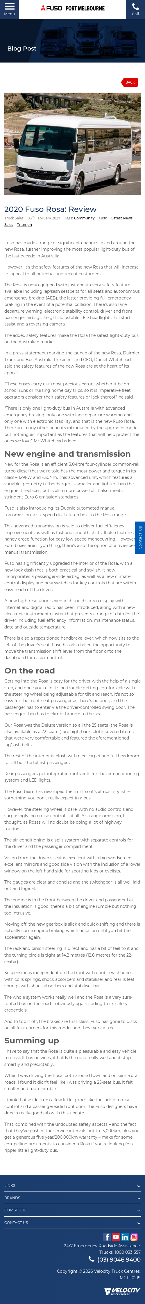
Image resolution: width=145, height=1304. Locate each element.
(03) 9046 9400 (115, 1259)
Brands (72, 1198)
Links (72, 1186)
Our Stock (72, 1210)
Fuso (103, 218)
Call (135, 9)
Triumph (24, 224)
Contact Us (72, 1223)
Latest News (122, 218)
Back (130, 82)
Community (84, 218)
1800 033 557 (128, 1252)
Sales (8, 224)
